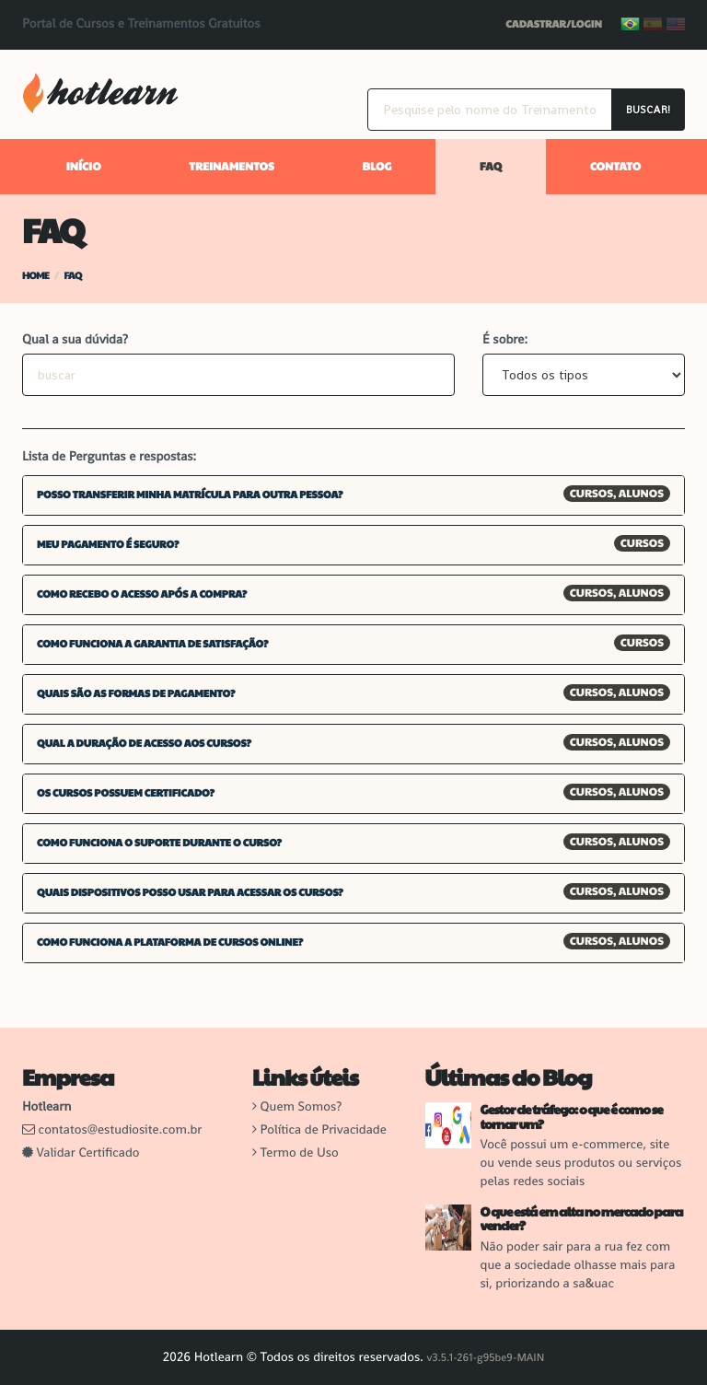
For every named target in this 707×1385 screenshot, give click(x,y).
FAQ (491, 166)
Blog (376, 166)
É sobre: (504, 340)
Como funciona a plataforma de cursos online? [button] (170, 942)
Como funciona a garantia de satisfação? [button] (153, 644)
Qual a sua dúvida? (75, 340)
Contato (615, 166)
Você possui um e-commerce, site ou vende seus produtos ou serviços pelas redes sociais (581, 1163)
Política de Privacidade (324, 1130)
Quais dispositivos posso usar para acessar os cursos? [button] (190, 893)
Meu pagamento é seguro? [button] (108, 545)
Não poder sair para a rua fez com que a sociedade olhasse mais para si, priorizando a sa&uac (578, 1265)
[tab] (353, 495)
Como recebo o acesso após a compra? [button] (142, 594)
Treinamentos (231, 166)
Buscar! (648, 109)
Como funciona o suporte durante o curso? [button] (159, 843)
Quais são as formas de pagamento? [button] (136, 694)
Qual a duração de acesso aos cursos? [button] (144, 744)
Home (35, 276)
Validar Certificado (81, 1153)
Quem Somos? (301, 1107)
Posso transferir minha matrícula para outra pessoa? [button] (189, 495)
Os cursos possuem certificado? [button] (125, 793)
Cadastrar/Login (553, 24)
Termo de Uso (300, 1153)
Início (83, 166)
